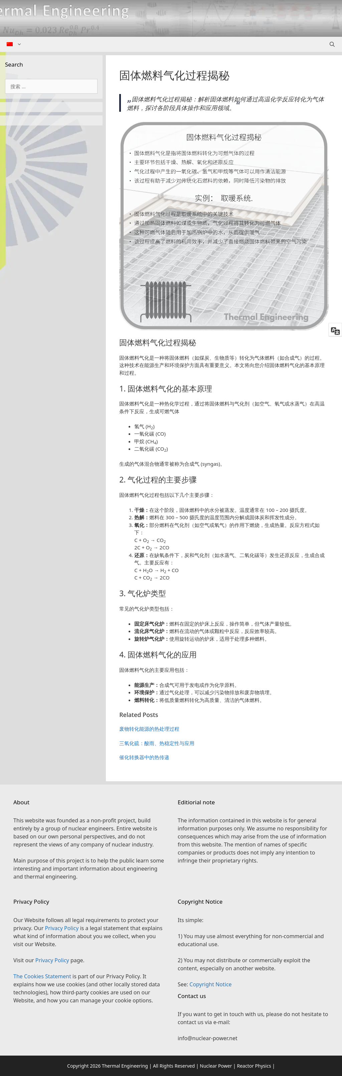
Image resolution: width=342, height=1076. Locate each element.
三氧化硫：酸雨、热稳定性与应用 (156, 743)
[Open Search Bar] (332, 44)
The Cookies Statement (42, 976)
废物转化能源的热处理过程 (149, 728)
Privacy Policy (61, 928)
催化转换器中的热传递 (144, 757)
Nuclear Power (216, 1066)
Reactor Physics (254, 1066)
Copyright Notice (210, 984)
